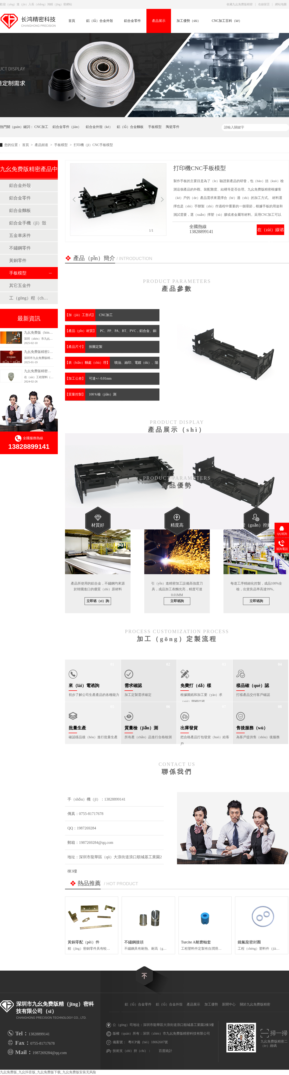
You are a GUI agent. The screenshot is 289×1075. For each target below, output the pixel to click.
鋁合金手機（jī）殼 (27, 223)
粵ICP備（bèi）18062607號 (148, 1042)
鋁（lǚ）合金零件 (138, 1004)
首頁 (71, 21)
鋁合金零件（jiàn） (67, 127)
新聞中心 (229, 1004)
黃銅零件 (17, 260)
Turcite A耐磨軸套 (196, 942)
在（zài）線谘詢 (270, 235)
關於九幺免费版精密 (255, 1004)
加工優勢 (211, 1004)
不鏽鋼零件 (20, 248)
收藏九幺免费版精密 (240, 4)
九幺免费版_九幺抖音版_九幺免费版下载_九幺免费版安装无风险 (48, 1072)
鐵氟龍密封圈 (249, 942)
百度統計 (165, 1051)
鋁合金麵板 (20, 210)
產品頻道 (42, 145)
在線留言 (264, 4)
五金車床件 (20, 235)
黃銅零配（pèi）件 (83, 942)
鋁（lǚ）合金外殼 (99, 21)
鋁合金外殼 (20, 185)
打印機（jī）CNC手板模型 (93, 145)
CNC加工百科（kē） (227, 21)
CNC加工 (41, 127)
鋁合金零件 (132, 21)
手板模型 (155, 127)
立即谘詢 (177, 601)
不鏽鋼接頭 (134, 942)
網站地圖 (281, 4)
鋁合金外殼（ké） (99, 127)
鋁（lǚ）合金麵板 (130, 127)
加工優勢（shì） (189, 21)
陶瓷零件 (172, 127)
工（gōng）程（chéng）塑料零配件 (28, 298)
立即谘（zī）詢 (97, 601)
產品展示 (158, 21)
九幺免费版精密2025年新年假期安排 (51, 352)
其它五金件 (20, 285)
